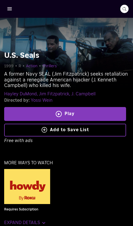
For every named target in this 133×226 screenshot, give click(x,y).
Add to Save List (65, 130)
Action (31, 66)
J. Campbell (83, 94)
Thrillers (49, 66)
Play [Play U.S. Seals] (70, 113)
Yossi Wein (41, 100)
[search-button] (124, 9)
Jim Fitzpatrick (54, 94)
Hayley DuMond (20, 94)
